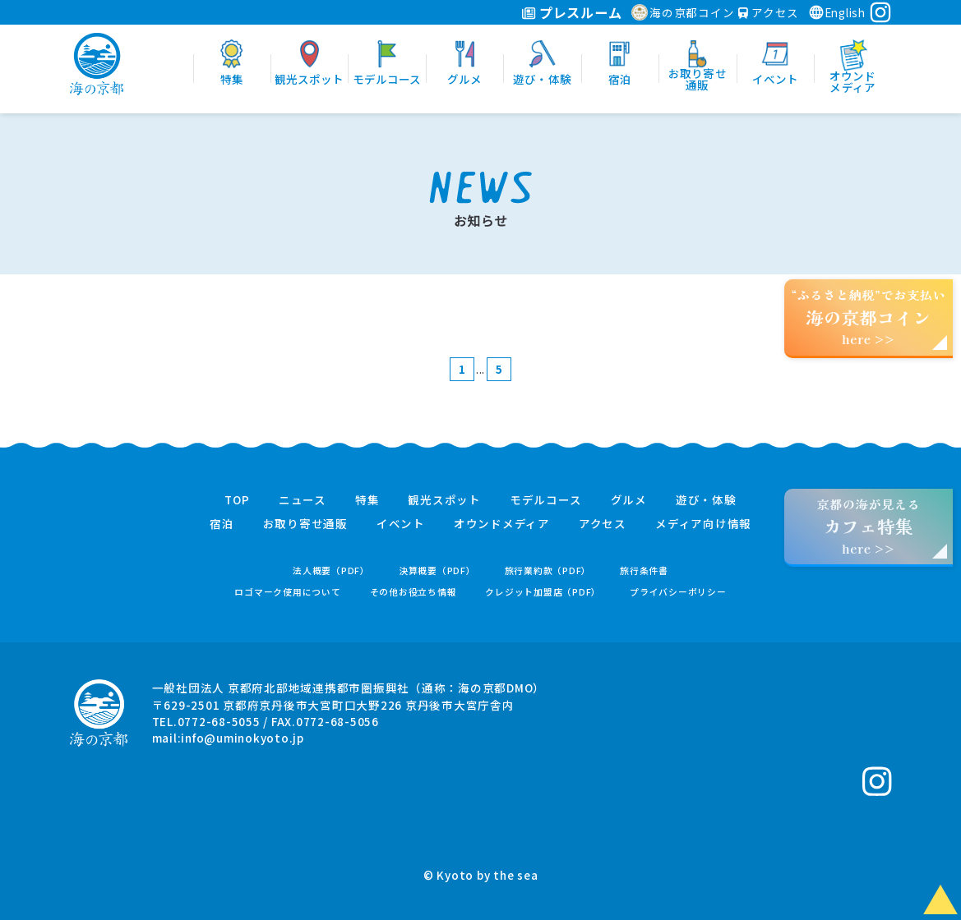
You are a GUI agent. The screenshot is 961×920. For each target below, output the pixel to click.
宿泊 (222, 524)
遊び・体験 (706, 500)
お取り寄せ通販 (305, 524)
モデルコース (546, 500)
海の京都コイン (682, 12)
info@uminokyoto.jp (242, 737)
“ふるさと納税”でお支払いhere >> (869, 316)
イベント (401, 524)
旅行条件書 (644, 570)
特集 (367, 500)
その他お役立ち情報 (413, 591)
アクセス (768, 12)
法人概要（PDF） (331, 570)
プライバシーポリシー (678, 591)
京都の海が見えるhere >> (868, 526)
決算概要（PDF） (437, 570)
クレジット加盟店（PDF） (543, 591)
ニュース (302, 500)
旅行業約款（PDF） (548, 570)
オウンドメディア (502, 524)
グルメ (629, 500)
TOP (236, 500)
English (837, 12)
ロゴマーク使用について (287, 591)
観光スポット (444, 500)
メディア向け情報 (703, 524)
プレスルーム (571, 12)
